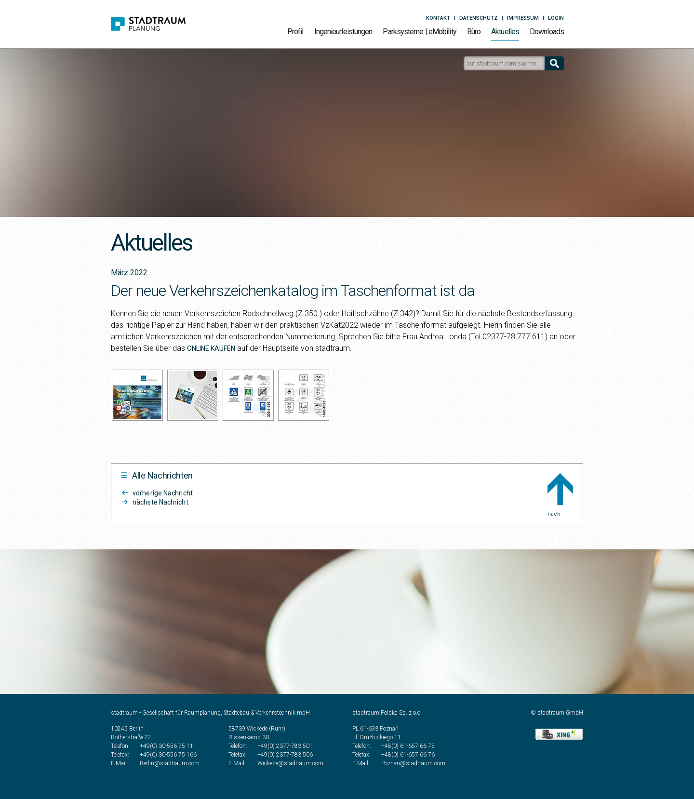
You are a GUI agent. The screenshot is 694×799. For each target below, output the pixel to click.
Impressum (523, 18)
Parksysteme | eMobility (419, 31)
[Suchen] (554, 63)
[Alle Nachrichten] (157, 475)
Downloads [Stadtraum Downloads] (547, 31)
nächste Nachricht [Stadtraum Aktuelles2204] (160, 502)
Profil (295, 31)
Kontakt (438, 18)
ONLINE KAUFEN (211, 348)
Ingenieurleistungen (343, 31)
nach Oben (560, 489)
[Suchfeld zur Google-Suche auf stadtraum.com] (504, 63)
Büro (473, 31)
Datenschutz (478, 18)
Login (556, 18)
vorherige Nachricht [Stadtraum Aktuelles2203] (163, 493)
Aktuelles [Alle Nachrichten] (505, 31)
